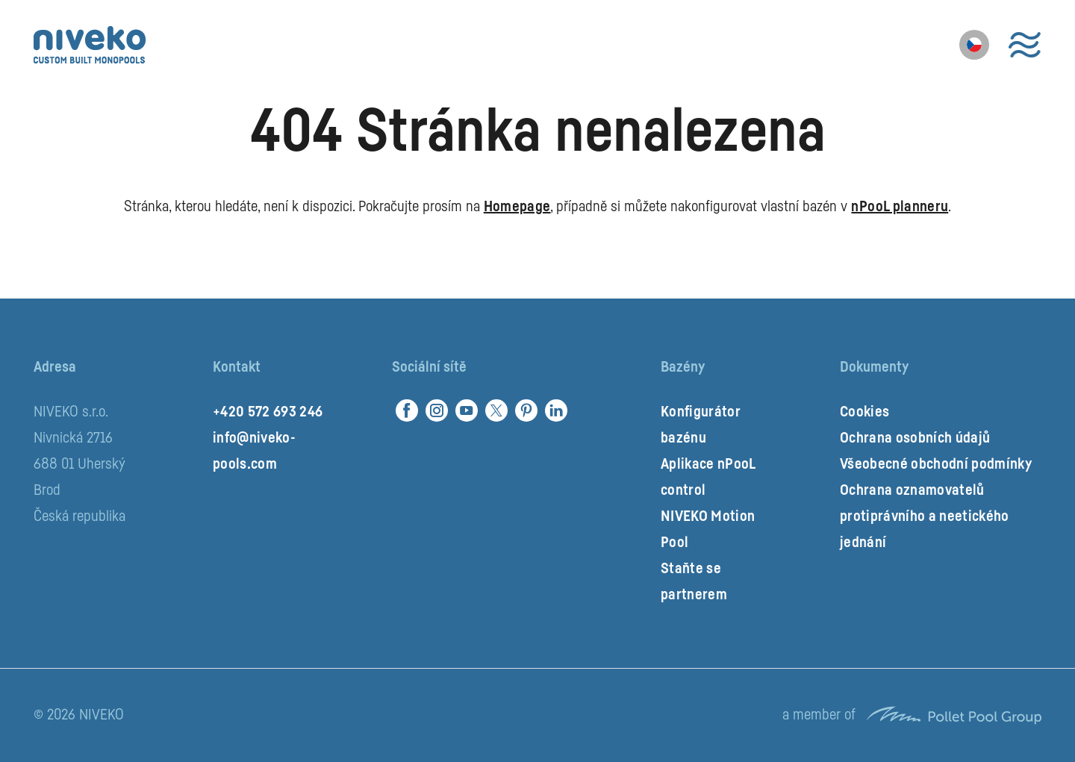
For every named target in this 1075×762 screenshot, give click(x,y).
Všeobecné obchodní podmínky (936, 464)
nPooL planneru (899, 206)
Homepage (517, 206)
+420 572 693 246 (267, 412)
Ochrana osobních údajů (915, 438)
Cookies (864, 412)
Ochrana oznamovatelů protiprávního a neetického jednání (924, 516)
